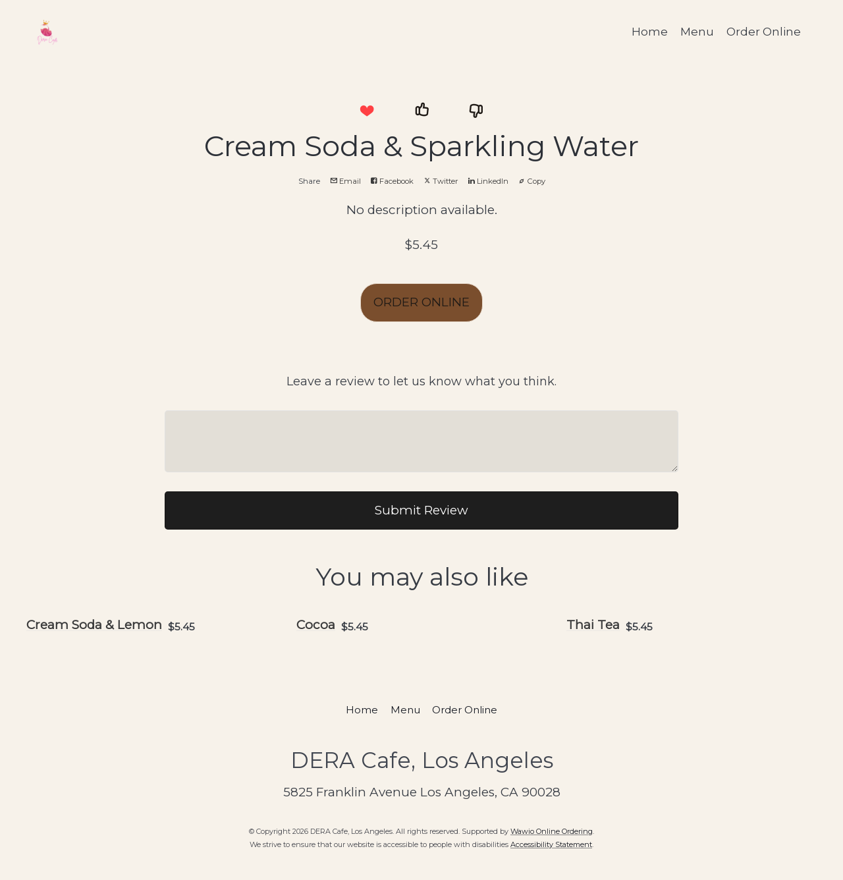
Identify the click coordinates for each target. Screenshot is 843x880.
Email (345, 181)
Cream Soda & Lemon (94, 624)
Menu (697, 31)
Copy (531, 181)
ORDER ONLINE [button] (421, 302)
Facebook (392, 181)
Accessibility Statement (551, 844)
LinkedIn (488, 181)
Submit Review (421, 510)
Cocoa (315, 624)
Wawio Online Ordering (551, 831)
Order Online (763, 31)
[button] (366, 110)
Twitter (440, 181)
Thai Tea (593, 624)
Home (650, 31)
